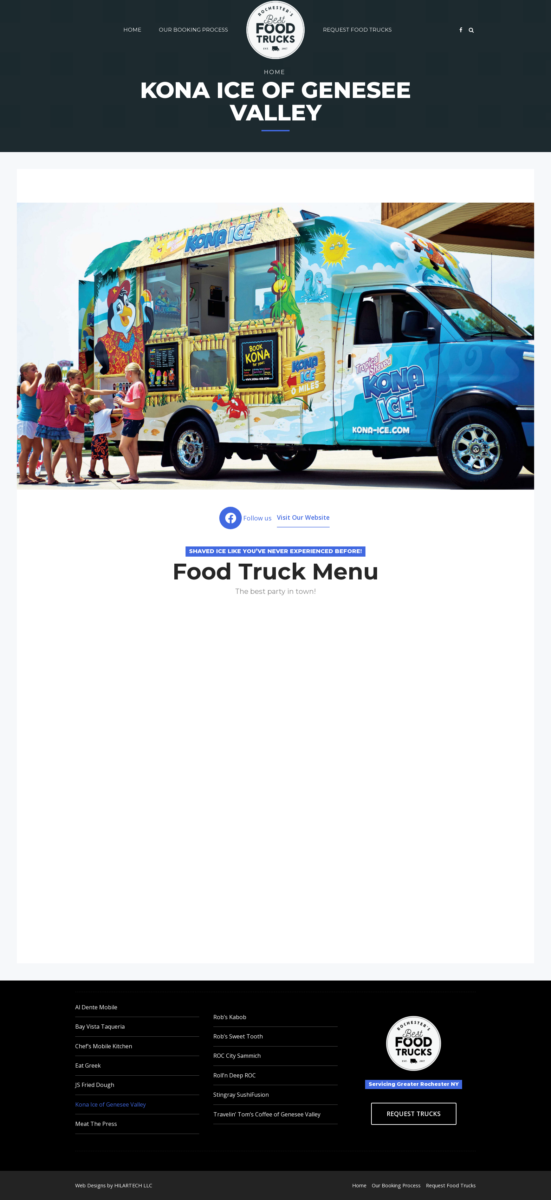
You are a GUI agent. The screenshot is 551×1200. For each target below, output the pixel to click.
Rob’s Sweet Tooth (238, 1036)
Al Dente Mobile (96, 1007)
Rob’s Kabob (229, 1017)
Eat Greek (88, 1065)
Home (132, 29)
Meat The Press (96, 1124)
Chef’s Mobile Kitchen (103, 1046)
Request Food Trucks (357, 29)
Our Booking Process (193, 29)
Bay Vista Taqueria (100, 1026)
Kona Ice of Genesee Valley (110, 1104)
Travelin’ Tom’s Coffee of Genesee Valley (266, 1114)
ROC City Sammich (237, 1056)
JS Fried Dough (94, 1085)
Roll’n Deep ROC (234, 1075)
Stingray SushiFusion (241, 1095)
